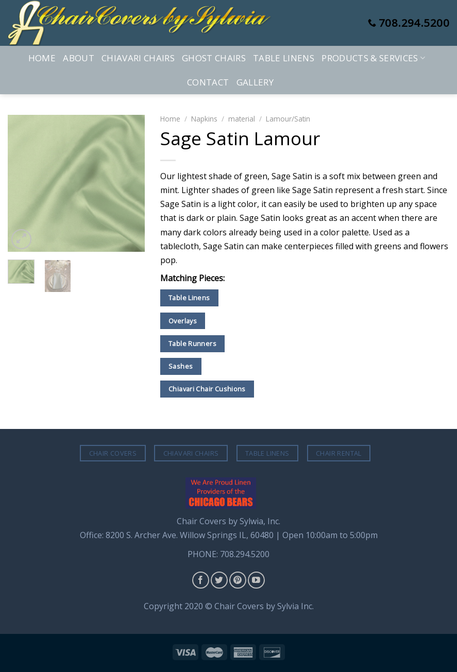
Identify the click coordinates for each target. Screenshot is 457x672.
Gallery (255, 82)
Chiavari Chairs (138, 58)
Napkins (204, 119)
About (78, 58)
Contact (208, 82)
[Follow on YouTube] (256, 580)
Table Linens (283, 58)
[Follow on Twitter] (219, 580)
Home (42, 58)
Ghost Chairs (214, 58)
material (241, 119)
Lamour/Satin (288, 119)
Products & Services (373, 58)
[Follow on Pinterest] (237, 580)
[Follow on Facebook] (200, 580)
